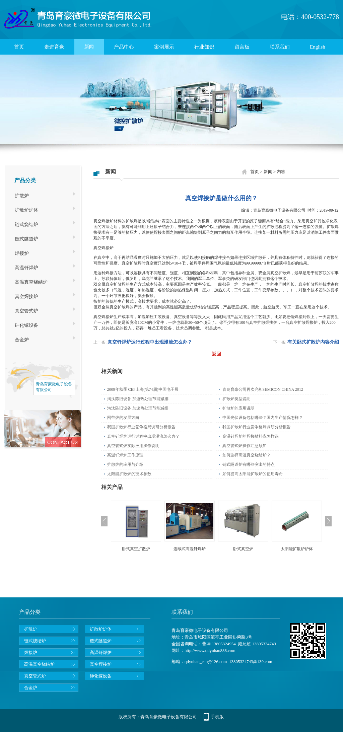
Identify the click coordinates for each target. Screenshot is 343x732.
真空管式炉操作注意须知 (244, 445)
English (317, 47)
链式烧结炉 (26, 224)
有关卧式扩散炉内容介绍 (313, 342)
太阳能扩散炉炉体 (297, 548)
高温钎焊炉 (26, 267)
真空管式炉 (26, 310)
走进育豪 (54, 47)
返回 (216, 354)
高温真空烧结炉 (31, 282)
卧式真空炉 (243, 548)
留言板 (242, 47)
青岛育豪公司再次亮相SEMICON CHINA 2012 (262, 389)
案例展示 (164, 47)
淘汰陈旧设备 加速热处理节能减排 (137, 398)
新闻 (89, 46)
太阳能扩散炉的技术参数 (129, 473)
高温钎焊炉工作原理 (125, 455)
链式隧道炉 (26, 238)
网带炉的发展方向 (123, 417)
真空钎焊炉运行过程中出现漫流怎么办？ (150, 342)
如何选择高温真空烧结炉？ (246, 455)
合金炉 (22, 339)
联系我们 (280, 47)
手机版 (217, 716)
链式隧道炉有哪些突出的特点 (248, 464)
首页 (19, 47)
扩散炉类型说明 (236, 398)
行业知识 (204, 47)
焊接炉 (22, 253)
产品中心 (124, 47)
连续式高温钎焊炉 (190, 548)
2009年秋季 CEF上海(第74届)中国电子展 (143, 389)
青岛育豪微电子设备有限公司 (279, 210)
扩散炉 (22, 195)
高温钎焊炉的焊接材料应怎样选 (250, 436)
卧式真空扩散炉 (136, 548)
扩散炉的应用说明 (238, 408)
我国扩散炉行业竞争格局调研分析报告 (141, 427)
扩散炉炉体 (26, 210)
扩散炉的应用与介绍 (125, 464)
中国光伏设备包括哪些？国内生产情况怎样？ (262, 417)
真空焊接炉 (26, 296)
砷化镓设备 (26, 325)
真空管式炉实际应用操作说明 (133, 445)
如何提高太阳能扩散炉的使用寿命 (252, 473)
